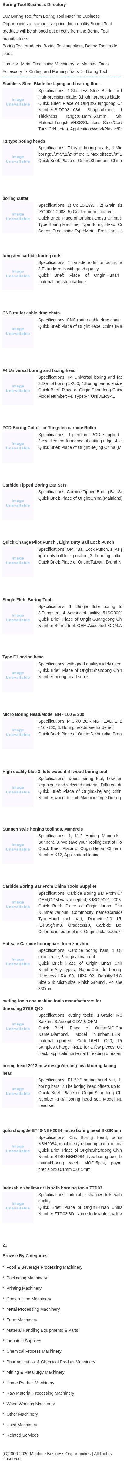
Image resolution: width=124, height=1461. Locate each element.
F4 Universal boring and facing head (38, 370)
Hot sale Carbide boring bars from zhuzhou (45, 943)
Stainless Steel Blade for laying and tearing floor (51, 83)
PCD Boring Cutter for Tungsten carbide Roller (49, 427)
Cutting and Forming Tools (54, 71)
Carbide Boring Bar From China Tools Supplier (49, 886)
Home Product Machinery (30, 1382)
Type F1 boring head (23, 656)
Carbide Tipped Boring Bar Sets (34, 485)
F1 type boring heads (23, 141)
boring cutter (15, 198)
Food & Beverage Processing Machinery (44, 1267)
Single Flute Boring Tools (28, 599)
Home (8, 63)
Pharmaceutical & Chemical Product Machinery (50, 1361)
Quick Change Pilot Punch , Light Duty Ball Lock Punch (58, 542)
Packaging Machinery (26, 1277)
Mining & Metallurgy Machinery (35, 1372)
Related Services (22, 1435)
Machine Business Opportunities (60, 1453)
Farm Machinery (21, 1319)
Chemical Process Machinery (33, 1351)
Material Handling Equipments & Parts (42, 1330)
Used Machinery (21, 1424)
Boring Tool (96, 71)
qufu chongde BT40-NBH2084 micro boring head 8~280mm (61, 1130)
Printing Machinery (24, 1288)
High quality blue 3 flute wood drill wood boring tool (54, 771)
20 (4, 1245)
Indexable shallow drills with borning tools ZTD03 (52, 1187)
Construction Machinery (28, 1298)
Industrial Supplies (23, 1340)
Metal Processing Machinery (47, 63)
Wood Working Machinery (30, 1403)
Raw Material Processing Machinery (40, 1393)
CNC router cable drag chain (31, 313)
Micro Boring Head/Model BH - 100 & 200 (43, 714)
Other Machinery (22, 1414)
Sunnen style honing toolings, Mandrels (42, 829)
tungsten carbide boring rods (31, 255)
